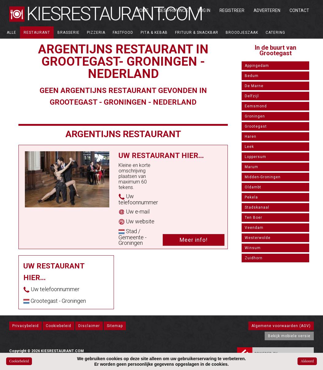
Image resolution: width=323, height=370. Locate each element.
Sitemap (115, 326)
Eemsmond (256, 106)
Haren (250, 136)
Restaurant (37, 32)
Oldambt (253, 187)
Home (143, 10)
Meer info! (194, 240)
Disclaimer (89, 326)
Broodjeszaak (242, 32)
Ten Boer (253, 217)
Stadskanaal (257, 207)
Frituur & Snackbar (196, 32)
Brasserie (68, 32)
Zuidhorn (254, 258)
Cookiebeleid (58, 326)
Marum (251, 167)
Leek (249, 147)
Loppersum (255, 157)
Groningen (255, 116)
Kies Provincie (173, 10)
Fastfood (123, 32)
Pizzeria (96, 32)
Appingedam (257, 66)
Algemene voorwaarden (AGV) (281, 326)
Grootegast (256, 126)
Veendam (254, 227)
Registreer (232, 10)
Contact (299, 10)
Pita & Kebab (154, 32)
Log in (204, 10)
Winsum (253, 248)
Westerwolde (257, 238)
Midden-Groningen (263, 177)
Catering (275, 32)
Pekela (251, 197)
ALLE (11, 32)
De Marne (254, 86)
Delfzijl (252, 96)
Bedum (252, 76)
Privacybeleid (25, 326)
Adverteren (267, 10)
